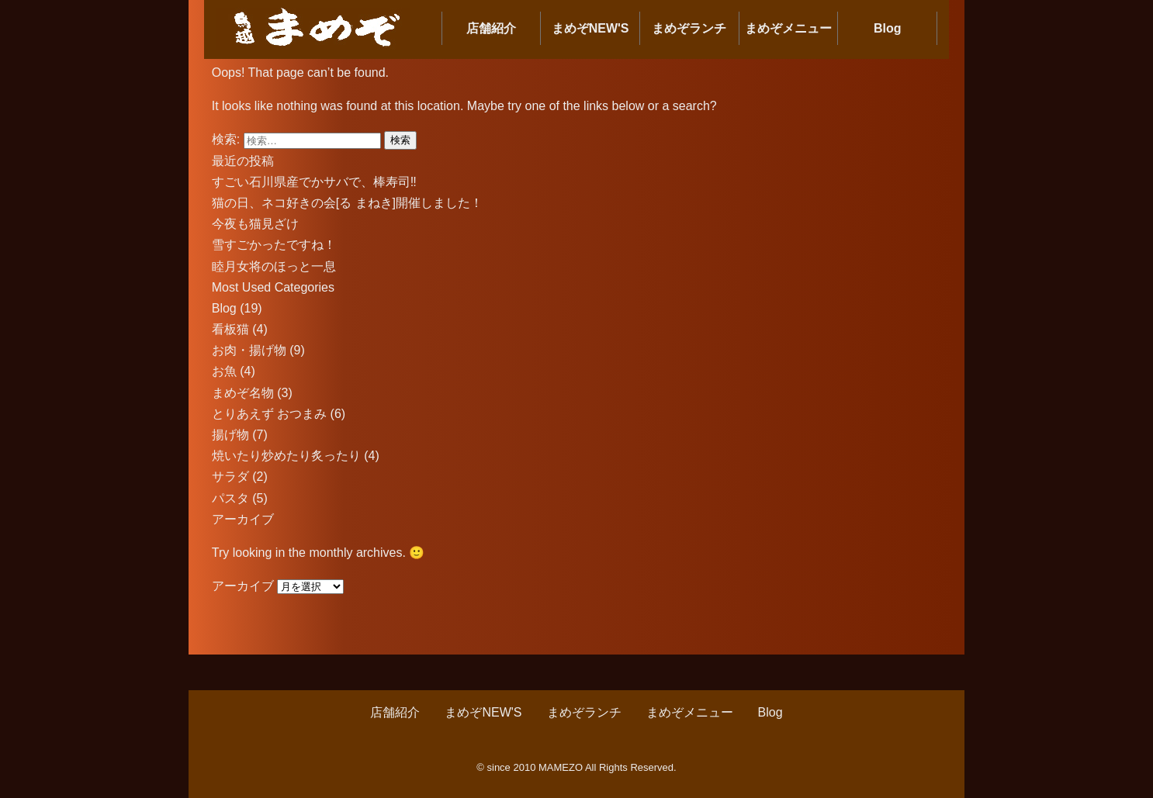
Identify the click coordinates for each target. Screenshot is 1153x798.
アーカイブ (243, 585)
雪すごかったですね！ (274, 244)
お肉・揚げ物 (249, 350)
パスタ (230, 498)
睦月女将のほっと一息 (274, 266)
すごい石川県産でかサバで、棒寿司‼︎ (314, 181)
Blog (888, 28)
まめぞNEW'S (590, 28)
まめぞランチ (689, 28)
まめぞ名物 (243, 392)
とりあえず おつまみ (269, 413)
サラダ (230, 476)
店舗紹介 (491, 28)
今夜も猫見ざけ (255, 223)
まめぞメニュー (788, 28)
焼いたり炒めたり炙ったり (286, 455)
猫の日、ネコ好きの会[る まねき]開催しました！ (347, 202)
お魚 (224, 371)
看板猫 (230, 329)
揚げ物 (230, 434)
